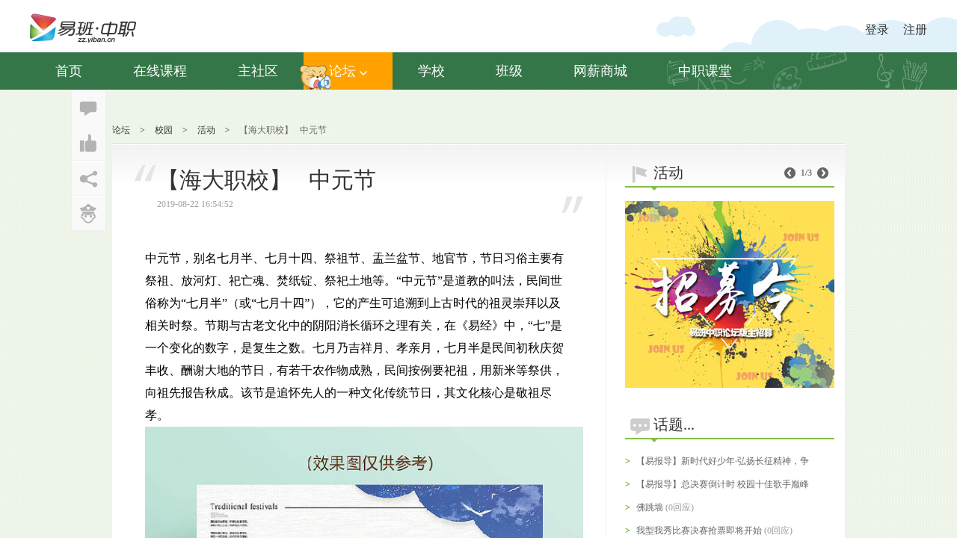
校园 (164, 130)
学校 (431, 71)
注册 (915, 29)
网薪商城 (600, 71)
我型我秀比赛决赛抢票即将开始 (699, 530)
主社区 (258, 71)
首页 (68, 71)
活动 (206, 130)
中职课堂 (705, 71)
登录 (877, 29)
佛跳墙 (649, 507)
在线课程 (160, 71)
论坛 (348, 71)
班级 (509, 71)
